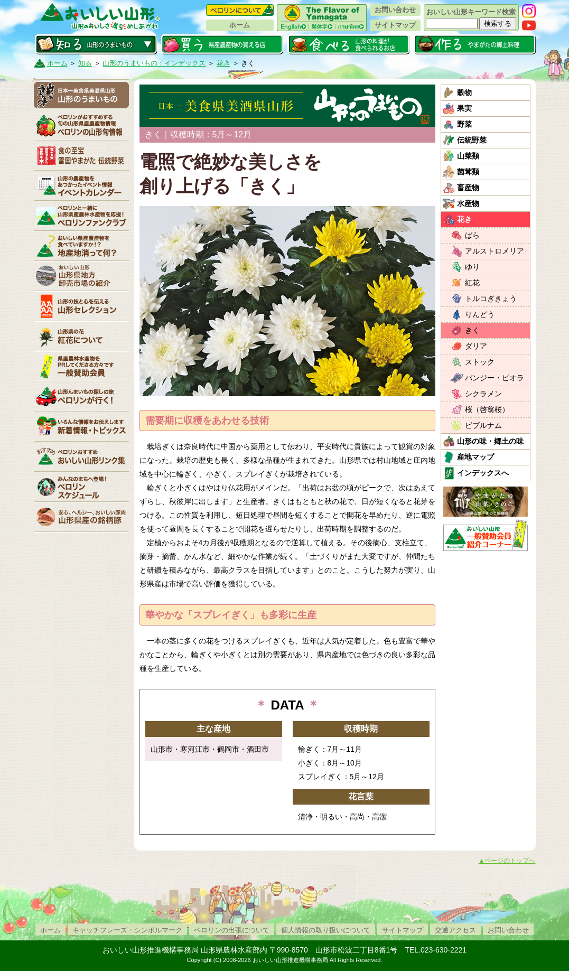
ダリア (476, 346)
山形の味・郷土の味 (490, 441)
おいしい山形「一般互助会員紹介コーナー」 (486, 535)
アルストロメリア (494, 251)
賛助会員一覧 (81, 366)
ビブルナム (483, 425)
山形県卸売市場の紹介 (81, 276)
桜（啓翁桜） (487, 409)
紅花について (81, 336)
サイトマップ (395, 25)
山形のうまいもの (81, 95)
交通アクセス (455, 930)
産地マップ (475, 457)
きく (472, 330)
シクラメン (483, 393)
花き (223, 63)
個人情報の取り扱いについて (325, 930)
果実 (464, 108)
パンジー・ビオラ (494, 378)
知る (96, 44)
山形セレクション (81, 306)
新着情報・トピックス (81, 426)
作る (475, 44)
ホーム (239, 25)
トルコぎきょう (491, 298)
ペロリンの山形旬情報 (81, 125)
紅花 (472, 282)
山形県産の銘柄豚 (81, 516)
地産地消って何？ (81, 245)
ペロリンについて (240, 10)
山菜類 (468, 156)
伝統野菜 (472, 140)
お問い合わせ (395, 10)
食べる (348, 44)
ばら (472, 235)
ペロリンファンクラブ (81, 215)
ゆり (472, 267)
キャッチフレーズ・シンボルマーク (127, 930)
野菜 (464, 124)
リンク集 (81, 456)
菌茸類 (468, 171)
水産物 (468, 203)
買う (222, 44)
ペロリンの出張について (231, 930)
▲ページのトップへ (507, 860)
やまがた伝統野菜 (81, 155)
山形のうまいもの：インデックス (154, 63)
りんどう (480, 314)
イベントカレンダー (81, 185)
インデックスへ (483, 473)
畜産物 (468, 187)
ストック (480, 362)
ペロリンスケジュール (81, 486)
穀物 (464, 92)
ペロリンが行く (81, 396)
